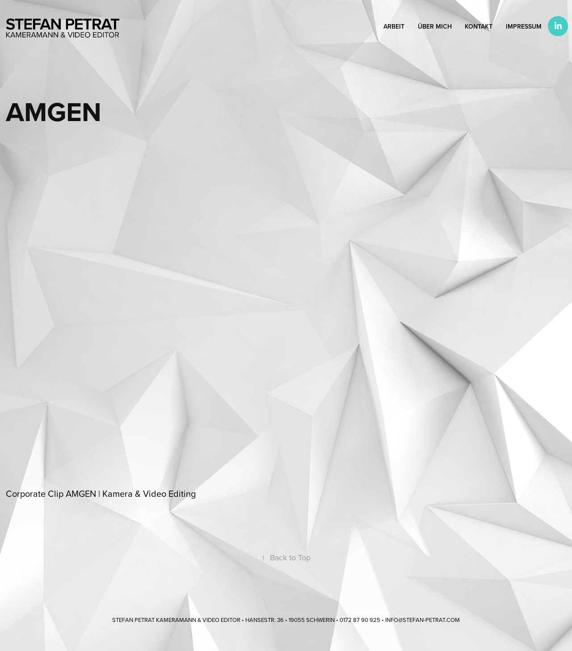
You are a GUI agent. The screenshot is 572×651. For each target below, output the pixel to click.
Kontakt (478, 26)
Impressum (524, 26)
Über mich (435, 26)
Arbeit (393, 26)
